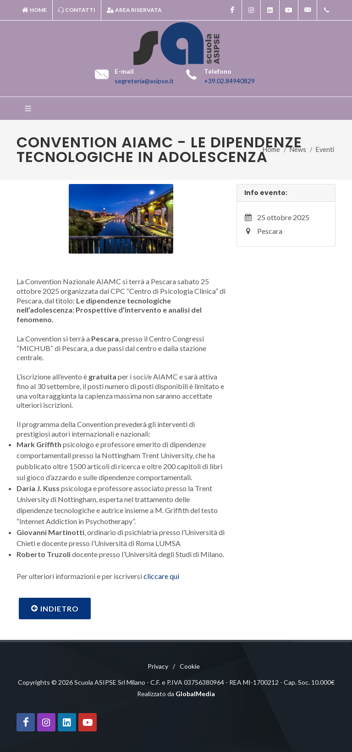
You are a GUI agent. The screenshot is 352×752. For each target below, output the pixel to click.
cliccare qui (161, 576)
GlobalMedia (195, 694)
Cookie (190, 666)
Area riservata (134, 10)
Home (34, 10)
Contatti (76, 10)
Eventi (325, 149)
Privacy (158, 666)
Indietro (55, 608)
